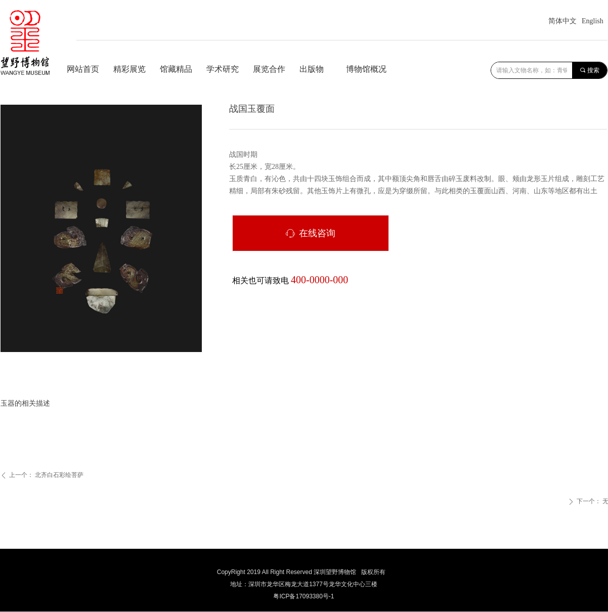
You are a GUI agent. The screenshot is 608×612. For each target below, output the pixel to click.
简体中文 (562, 21)
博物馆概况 (366, 69)
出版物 (311, 69)
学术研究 (222, 69)
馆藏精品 (176, 69)
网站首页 (83, 69)
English (592, 21)
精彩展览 (129, 69)
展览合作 (269, 69)
